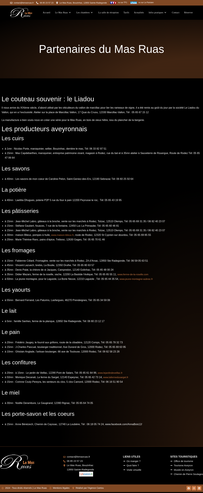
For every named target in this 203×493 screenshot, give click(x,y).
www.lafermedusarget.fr (116, 377)
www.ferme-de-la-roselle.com (133, 274)
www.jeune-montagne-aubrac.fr (137, 278)
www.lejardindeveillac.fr (111, 372)
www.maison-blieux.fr (63, 234)
